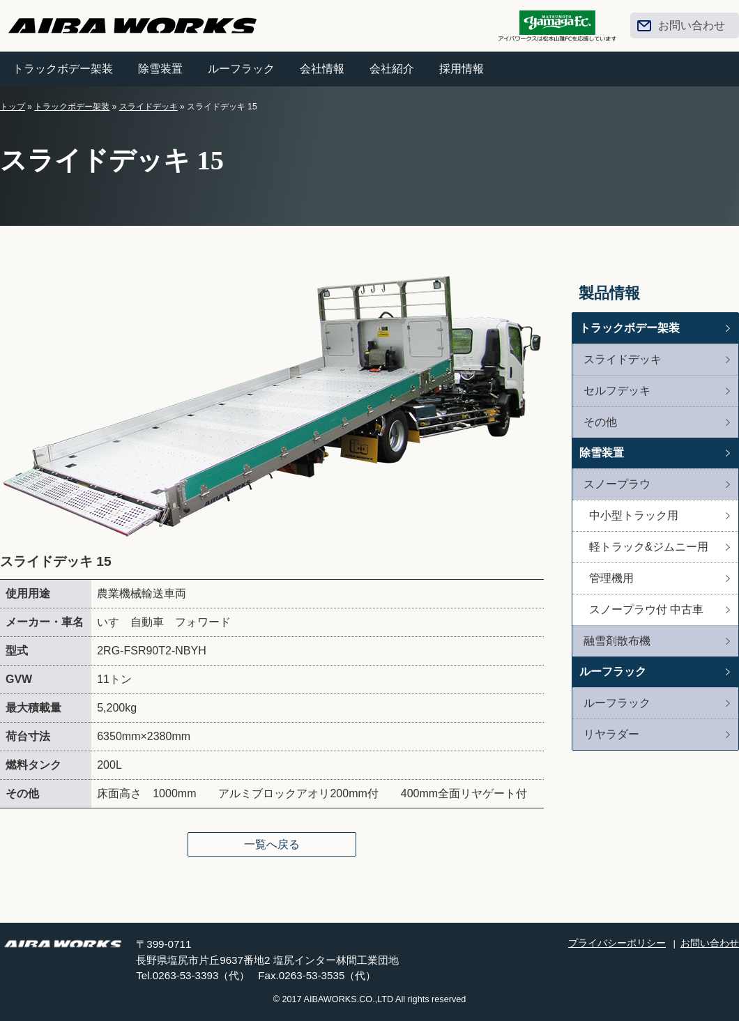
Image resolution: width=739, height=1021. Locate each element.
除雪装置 (160, 69)
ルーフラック (241, 69)
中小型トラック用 (633, 515)
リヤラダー (611, 734)
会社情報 (322, 69)
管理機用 (611, 578)
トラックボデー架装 (63, 69)
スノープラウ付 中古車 (646, 609)
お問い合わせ (691, 25)
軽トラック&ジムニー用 (648, 547)
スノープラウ (617, 484)
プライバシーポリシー (617, 943)
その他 (600, 422)
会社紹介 (392, 69)
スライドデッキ (148, 107)
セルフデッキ (617, 391)
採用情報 (461, 69)
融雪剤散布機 (617, 641)
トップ (12, 107)
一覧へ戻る (272, 844)
